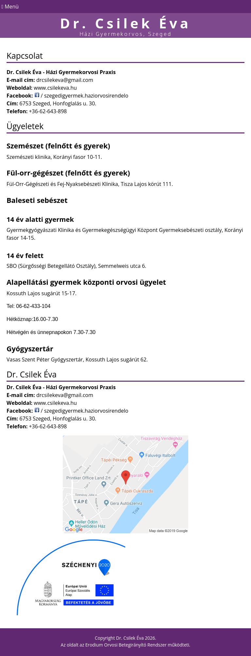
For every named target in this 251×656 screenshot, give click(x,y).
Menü (9, 6)
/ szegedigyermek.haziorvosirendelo (81, 95)
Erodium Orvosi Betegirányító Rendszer (126, 645)
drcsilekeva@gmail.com (64, 80)
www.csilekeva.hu (55, 87)
